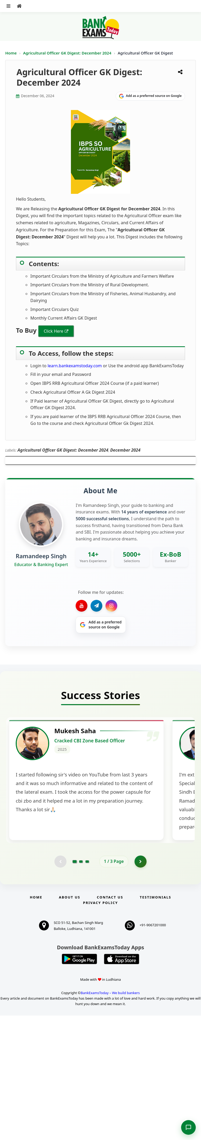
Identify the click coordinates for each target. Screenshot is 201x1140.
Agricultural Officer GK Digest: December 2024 (67, 53)
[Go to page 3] (87, 985)
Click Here (53, 331)
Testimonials (155, 1021)
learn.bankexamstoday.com (75, 366)
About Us (69, 1021)
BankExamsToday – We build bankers (110, 1117)
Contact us (110, 1021)
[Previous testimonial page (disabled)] (59, 985)
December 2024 (125, 450)
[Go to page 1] (74, 985)
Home (11, 53)
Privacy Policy (100, 1027)
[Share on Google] (150, 96)
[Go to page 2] (81, 985)
